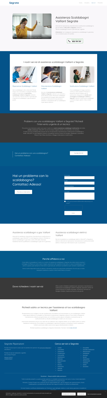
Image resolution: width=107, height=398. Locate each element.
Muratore (60, 370)
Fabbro (60, 362)
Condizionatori (61, 353)
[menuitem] (80, 3)
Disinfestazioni (61, 357)
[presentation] (73, 207)
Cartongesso (61, 349)
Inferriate (60, 368)
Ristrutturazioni (86, 351)
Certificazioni (61, 351)
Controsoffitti (61, 355)
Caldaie (59, 347)
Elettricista (60, 359)
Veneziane (85, 362)
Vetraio (85, 364)
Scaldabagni (86, 353)
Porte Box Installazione (88, 349)
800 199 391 (73, 328)
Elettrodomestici (62, 360)
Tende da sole (86, 360)
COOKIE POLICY (8, 359)
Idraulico (60, 364)
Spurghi (85, 357)
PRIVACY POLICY (8, 357)
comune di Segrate (45, 347)
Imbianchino (61, 366)
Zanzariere (85, 366)
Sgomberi (85, 355)
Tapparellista (86, 359)
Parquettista (86, 347)
